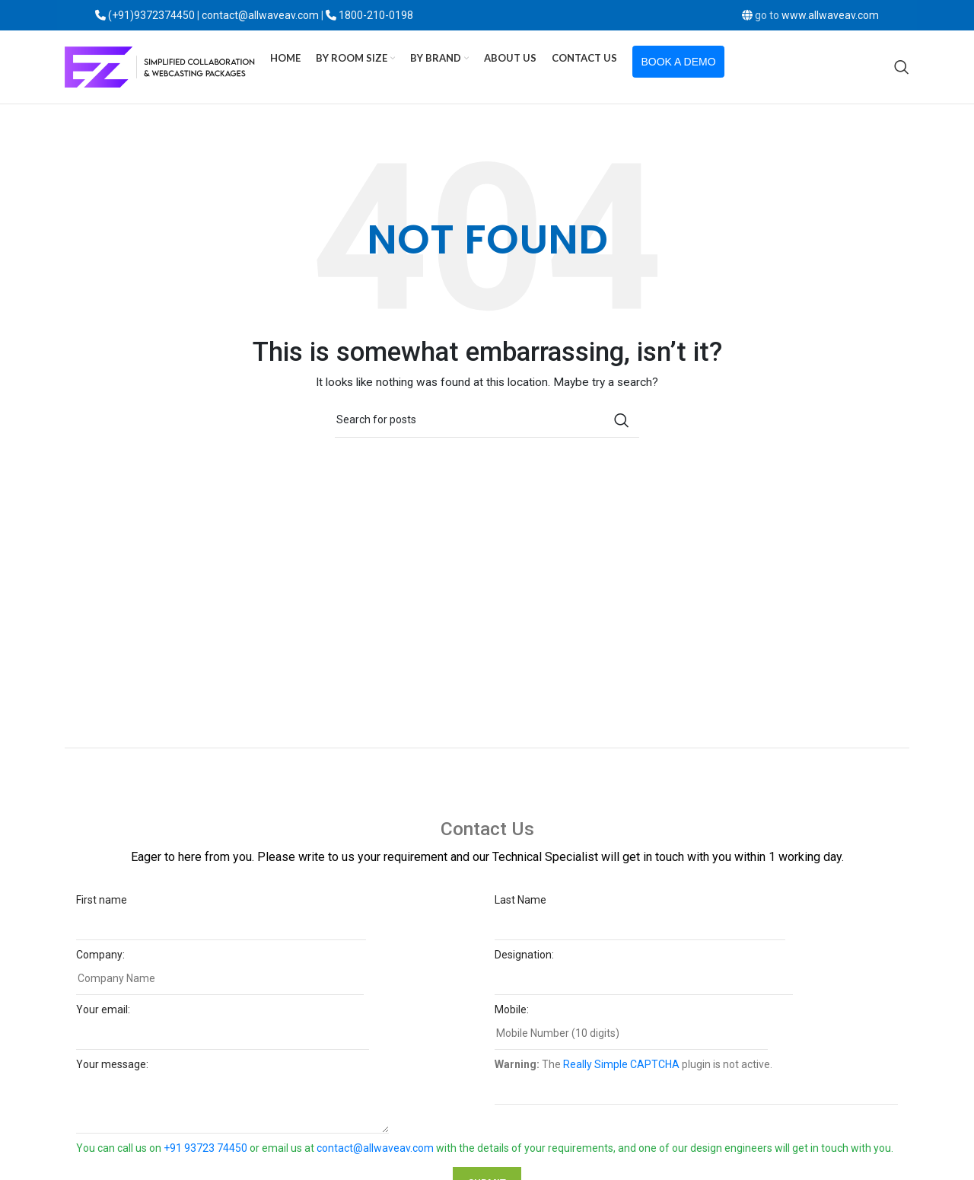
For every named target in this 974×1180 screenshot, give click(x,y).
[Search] (901, 70)
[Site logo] (160, 69)
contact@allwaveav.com (375, 1153)
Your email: (222, 1026)
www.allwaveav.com (830, 15)
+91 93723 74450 (205, 1153)
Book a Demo (678, 65)
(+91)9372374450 (151, 15)
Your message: (232, 1089)
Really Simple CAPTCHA (621, 1070)
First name (221, 917)
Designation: (644, 972)
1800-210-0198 (376, 15)
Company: (220, 972)
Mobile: (631, 1026)
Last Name (640, 917)
